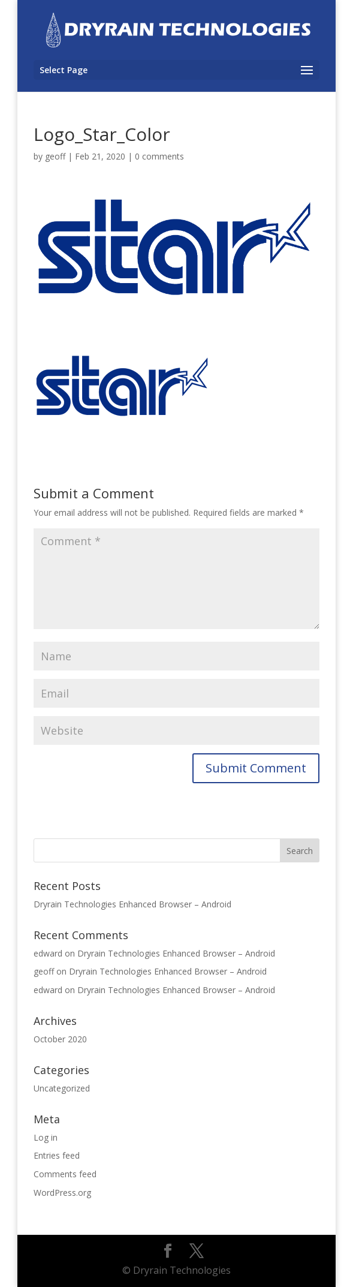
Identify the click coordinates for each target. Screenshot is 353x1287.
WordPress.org (62, 1192)
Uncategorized (62, 1088)
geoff (55, 156)
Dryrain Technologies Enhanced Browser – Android (132, 904)
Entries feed (57, 1155)
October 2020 (60, 1039)
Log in (46, 1137)
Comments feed (65, 1174)
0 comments (159, 156)
